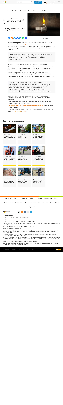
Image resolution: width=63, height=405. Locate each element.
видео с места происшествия (32, 44)
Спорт (55, 274)
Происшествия (23, 10)
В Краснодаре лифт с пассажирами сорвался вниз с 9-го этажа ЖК (25, 105)
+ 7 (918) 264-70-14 (11, 293)
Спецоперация (22, 147)
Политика (24, 274)
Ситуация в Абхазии (43, 279)
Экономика (31, 274)
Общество (36, 125)
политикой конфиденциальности (21, 320)
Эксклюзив (8, 274)
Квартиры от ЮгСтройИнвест (38, 2)
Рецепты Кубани (54, 279)
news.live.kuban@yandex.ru (29, 297)
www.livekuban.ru (28, 310)
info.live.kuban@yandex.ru (24, 293)
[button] (9, 38)
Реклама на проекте (8, 291)
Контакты (16, 274)
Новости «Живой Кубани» (13, 10)
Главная (5, 10)
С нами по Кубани (8, 279)
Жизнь (6, 125)
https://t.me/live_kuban (20, 111)
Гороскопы (32, 283)
